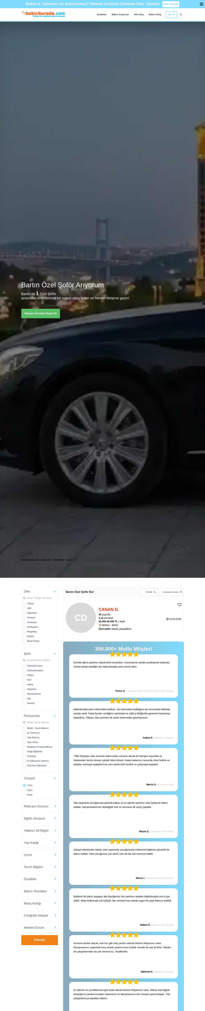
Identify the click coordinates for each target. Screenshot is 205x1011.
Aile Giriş (139, 14)
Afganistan (32, 613)
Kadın (30, 790)
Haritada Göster (172, 591)
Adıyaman (32, 689)
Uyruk (28, 855)
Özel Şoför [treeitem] (59, 560)
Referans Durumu (36, 806)
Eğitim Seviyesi (34, 818)
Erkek (30, 795)
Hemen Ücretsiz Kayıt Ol (41, 313)
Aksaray (31, 703)
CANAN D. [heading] (109, 609)
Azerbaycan (32, 627)
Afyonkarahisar (34, 694)
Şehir (27, 653)
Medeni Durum (34, 927)
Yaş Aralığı (31, 842)
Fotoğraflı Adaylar (36, 915)
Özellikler (30, 879)
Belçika (30, 636)
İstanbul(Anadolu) (35, 670)
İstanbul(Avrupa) (34, 666)
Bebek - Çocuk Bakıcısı (38, 728)
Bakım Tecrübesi (35, 891)
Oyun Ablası (32, 742)
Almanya (31, 617)
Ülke (27, 591)
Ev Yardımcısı (33, 733)
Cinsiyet (29, 778)
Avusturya (31, 622)
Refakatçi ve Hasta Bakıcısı (40, 747)
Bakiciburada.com (30, 560)
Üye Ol (171, 14)
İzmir (29, 680)
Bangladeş (32, 631)
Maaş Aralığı (32, 903)
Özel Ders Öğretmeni (37, 765)
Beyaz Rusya (33, 641)
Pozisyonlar (32, 716)
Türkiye (30, 603)
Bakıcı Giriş (155, 14)
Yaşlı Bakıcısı (33, 737)
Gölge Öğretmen (35, 751)
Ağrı (29, 698)
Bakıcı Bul (47, 560)
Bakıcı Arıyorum (120, 14)
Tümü (30, 785)
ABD (29, 608)
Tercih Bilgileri (33, 867)
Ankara (30, 675)
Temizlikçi (31, 756)
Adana (30, 684)
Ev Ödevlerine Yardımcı (38, 761)
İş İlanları (102, 14)
